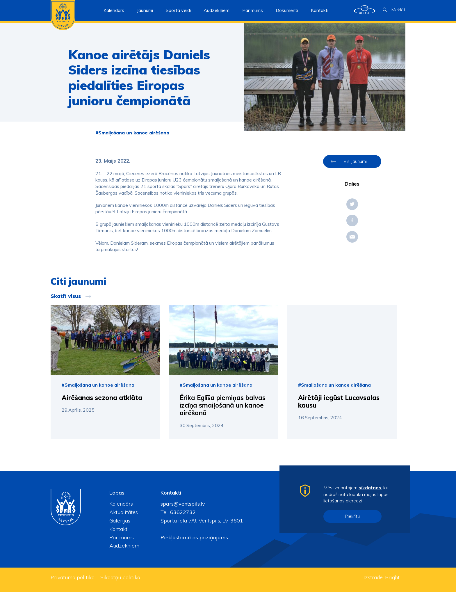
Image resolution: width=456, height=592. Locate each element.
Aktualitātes (123, 512)
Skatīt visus (66, 296)
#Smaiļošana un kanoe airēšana (132, 133)
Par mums (121, 537)
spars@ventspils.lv (183, 503)
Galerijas (119, 520)
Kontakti (319, 10)
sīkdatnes (370, 487)
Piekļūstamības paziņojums (194, 537)
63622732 (182, 512)
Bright (392, 577)
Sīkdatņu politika (120, 577)
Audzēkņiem (124, 545)
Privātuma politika (73, 577)
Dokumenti (287, 10)
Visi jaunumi (355, 161)
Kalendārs (114, 10)
